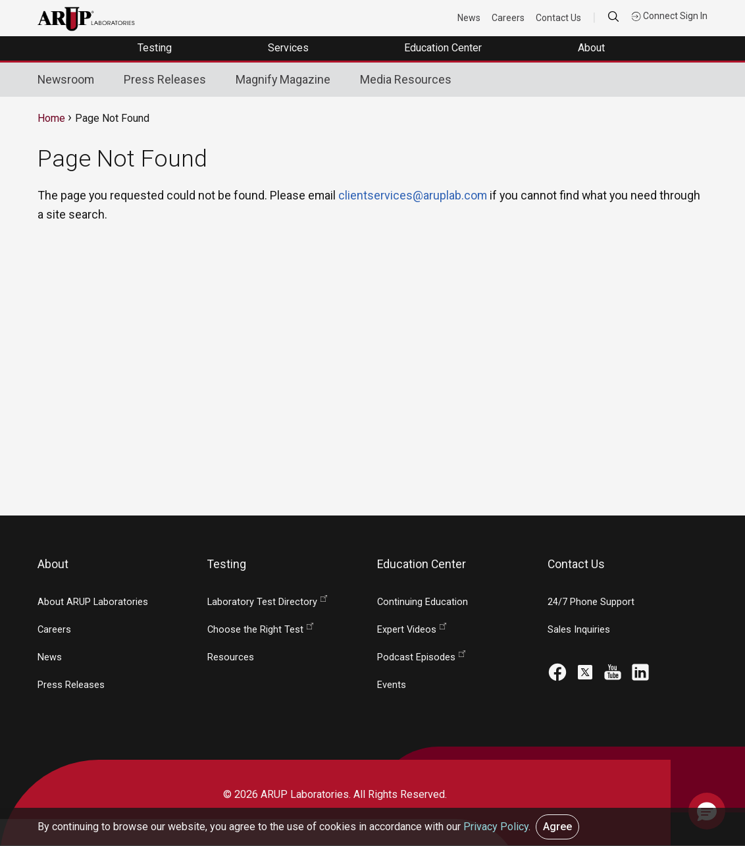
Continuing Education (422, 602)
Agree (557, 826)
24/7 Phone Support (591, 602)
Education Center (444, 47)
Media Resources (405, 79)
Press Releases (165, 79)
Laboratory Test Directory (262, 602)
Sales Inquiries (579, 629)
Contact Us (558, 18)
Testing (156, 47)
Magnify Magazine (283, 79)
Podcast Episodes (416, 657)
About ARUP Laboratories (93, 602)
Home (51, 118)
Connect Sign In (669, 16)
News (468, 18)
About (592, 47)
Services (289, 47)
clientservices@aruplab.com (412, 195)
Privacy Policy (495, 826)
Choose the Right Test (255, 629)
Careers (508, 18)
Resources (230, 657)
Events (391, 685)
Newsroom (66, 79)
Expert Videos (406, 629)
